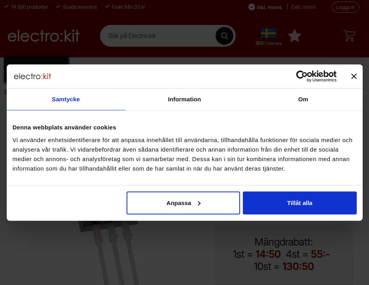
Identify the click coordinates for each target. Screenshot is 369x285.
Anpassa (184, 202)
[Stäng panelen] (354, 76)
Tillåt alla (299, 202)
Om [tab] (303, 99)
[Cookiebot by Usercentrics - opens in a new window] (302, 76)
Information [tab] (184, 99)
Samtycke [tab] (66, 99)
